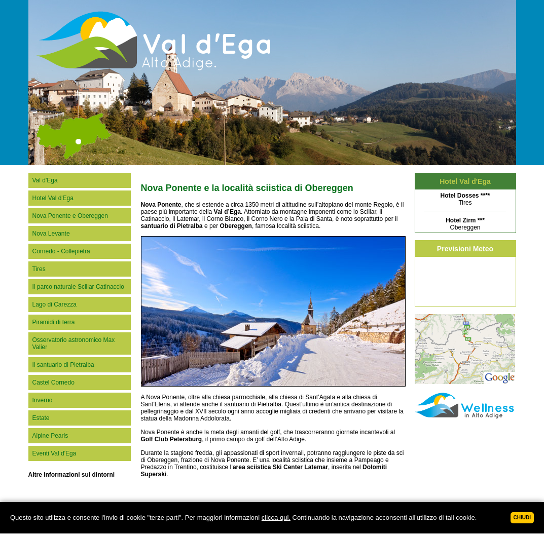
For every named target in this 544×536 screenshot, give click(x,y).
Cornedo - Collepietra (61, 251)
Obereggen (465, 224)
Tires (39, 269)
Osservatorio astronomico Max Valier (73, 343)
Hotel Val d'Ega (53, 198)
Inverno (42, 400)
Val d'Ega (45, 180)
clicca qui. (276, 517)
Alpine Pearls (50, 435)
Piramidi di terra (53, 322)
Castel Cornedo (53, 382)
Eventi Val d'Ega (54, 453)
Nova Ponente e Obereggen (70, 215)
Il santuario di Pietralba (63, 364)
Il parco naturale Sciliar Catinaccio (78, 286)
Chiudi (522, 517)
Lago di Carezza (54, 304)
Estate (41, 418)
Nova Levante (51, 233)
